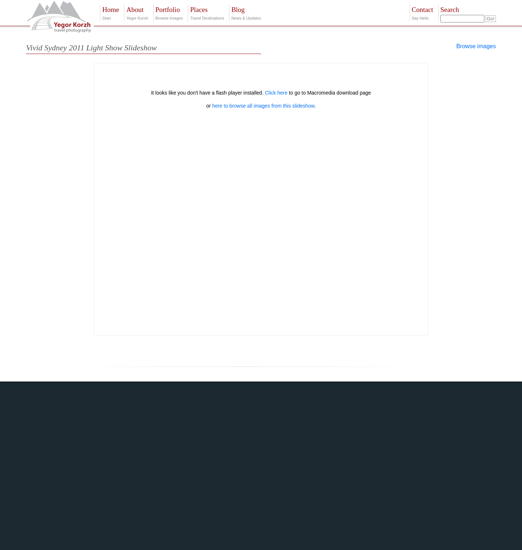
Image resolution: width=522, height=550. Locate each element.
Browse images (476, 46)
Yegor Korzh (137, 12)
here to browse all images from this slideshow (263, 106)
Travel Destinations (207, 12)
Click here (276, 93)
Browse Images (169, 12)
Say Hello (422, 12)
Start (110, 12)
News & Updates (246, 12)
